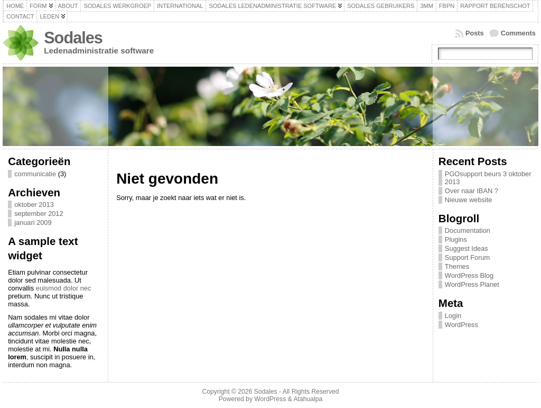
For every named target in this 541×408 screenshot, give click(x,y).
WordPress (461, 325)
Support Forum (467, 257)
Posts (474, 33)
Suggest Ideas (466, 248)
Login (453, 316)
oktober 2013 (34, 204)
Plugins (456, 239)
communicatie (35, 174)
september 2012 (38, 213)
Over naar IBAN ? (471, 191)
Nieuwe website (468, 200)
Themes (457, 266)
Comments (518, 33)
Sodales (73, 38)
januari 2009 (32, 222)
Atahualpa (307, 399)
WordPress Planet (472, 284)
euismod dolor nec (63, 288)
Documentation (467, 230)
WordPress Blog (469, 275)
